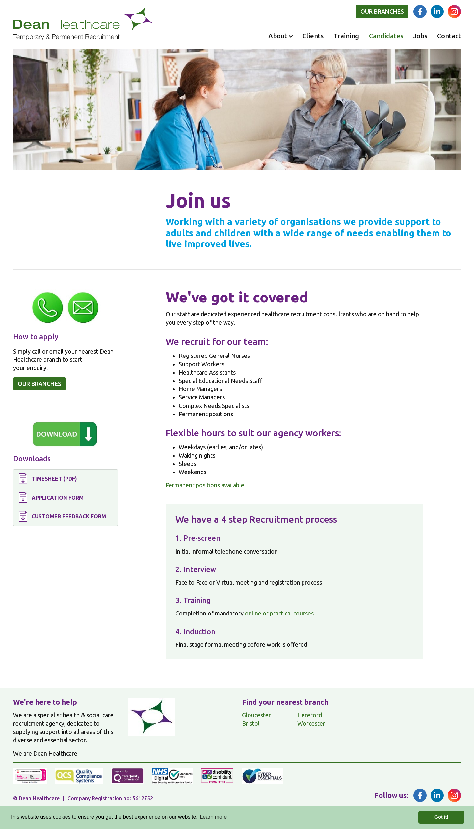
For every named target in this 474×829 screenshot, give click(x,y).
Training (346, 36)
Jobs (420, 36)
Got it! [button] (441, 817)
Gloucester (256, 715)
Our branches (382, 11)
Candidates (386, 36)
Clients (313, 36)
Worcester (311, 723)
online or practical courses (279, 613)
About (277, 36)
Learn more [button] (213, 817)
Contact (449, 36)
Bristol (251, 723)
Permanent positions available (205, 485)
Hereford (309, 715)
